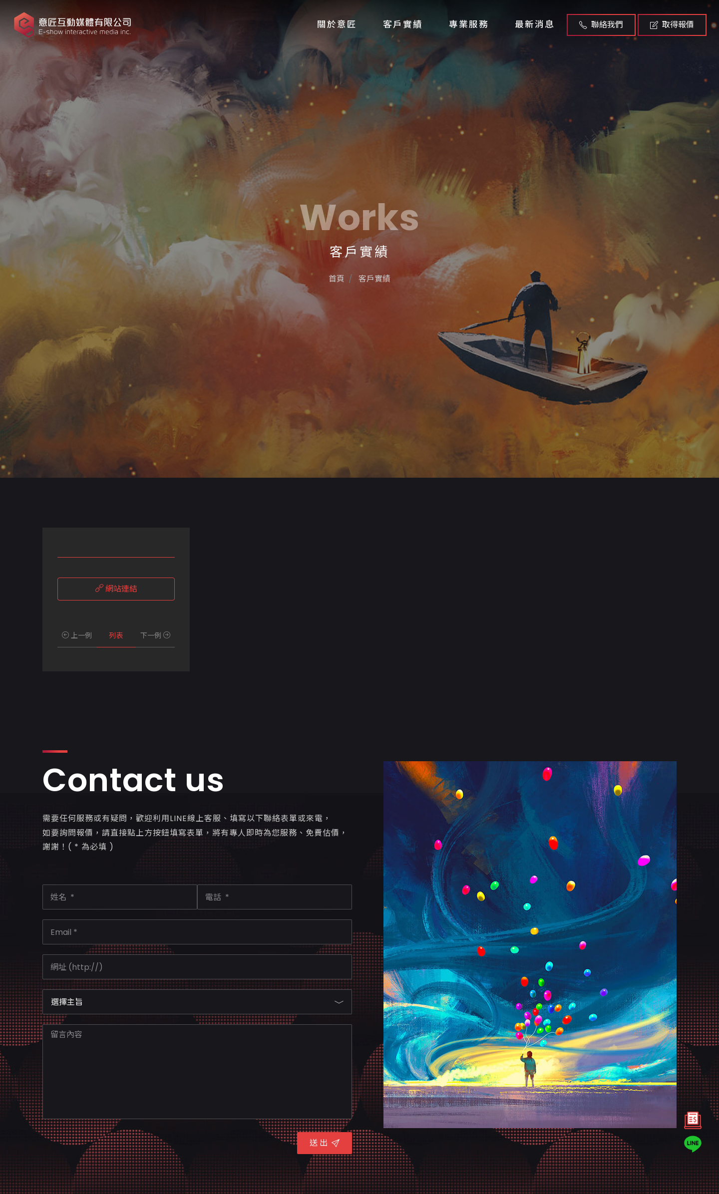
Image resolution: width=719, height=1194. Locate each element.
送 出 (325, 1143)
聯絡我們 (601, 24)
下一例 (155, 635)
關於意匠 (337, 24)
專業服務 (469, 24)
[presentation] (118, 1148)
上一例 (77, 635)
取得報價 (672, 24)
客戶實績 (403, 24)
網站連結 (116, 589)
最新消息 (535, 24)
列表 (116, 635)
